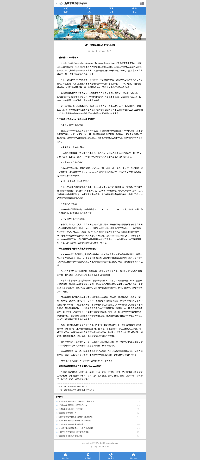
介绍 (88, 8)
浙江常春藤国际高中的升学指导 (71, 409)
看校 (134, 12)
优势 (134, 8)
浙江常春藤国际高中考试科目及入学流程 (75, 421)
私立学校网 (92, 51)
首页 (66, 8)
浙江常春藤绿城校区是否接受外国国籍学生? (76, 417)
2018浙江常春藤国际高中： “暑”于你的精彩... (76, 428)
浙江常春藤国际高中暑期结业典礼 (72, 424)
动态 (88, 12)
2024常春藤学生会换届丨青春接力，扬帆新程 (76, 401)
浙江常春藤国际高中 (75, 3)
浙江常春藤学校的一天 (67, 413)
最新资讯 (59, 397)
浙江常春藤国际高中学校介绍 (75, 386)
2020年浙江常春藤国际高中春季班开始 (79, 390)
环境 (111, 8)
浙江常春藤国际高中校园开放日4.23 (73, 405)
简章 (111, 12)
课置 (66, 12)
